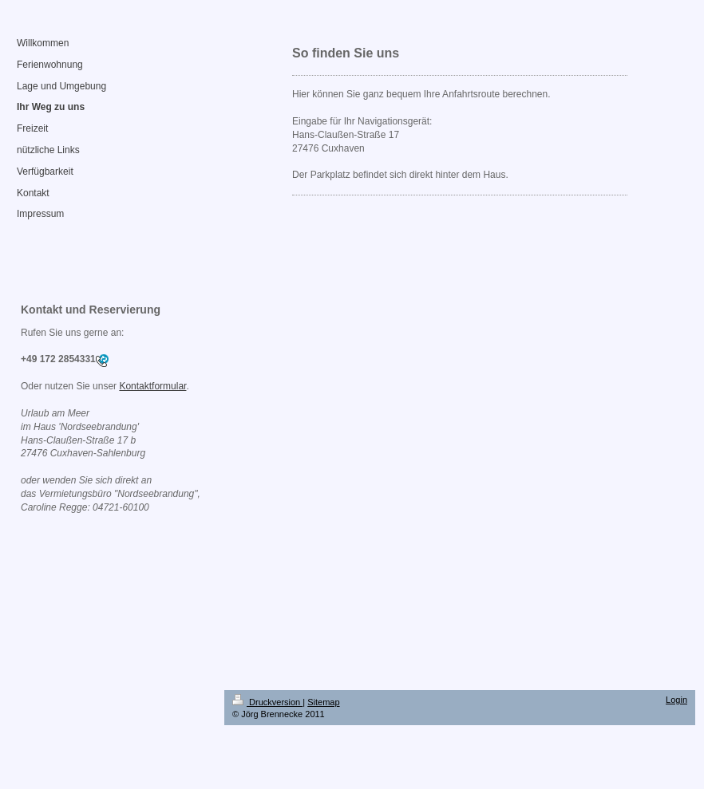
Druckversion (267, 702)
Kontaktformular (152, 386)
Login (676, 699)
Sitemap (323, 702)
